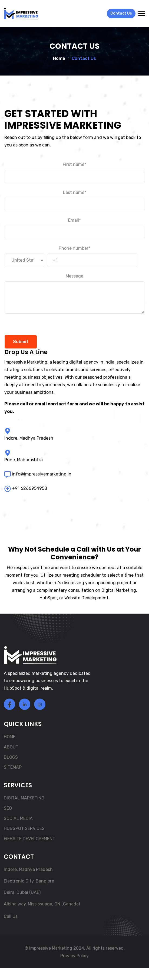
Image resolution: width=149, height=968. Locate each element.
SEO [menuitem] (8, 808)
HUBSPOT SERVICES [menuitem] (24, 828)
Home (59, 58)
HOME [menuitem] (9, 736)
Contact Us (121, 13)
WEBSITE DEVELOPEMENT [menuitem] (29, 838)
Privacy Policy (74, 955)
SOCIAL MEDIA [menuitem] (18, 818)
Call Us (11, 916)
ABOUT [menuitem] (11, 747)
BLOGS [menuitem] (11, 757)
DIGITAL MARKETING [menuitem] (24, 798)
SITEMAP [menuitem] (13, 767)
